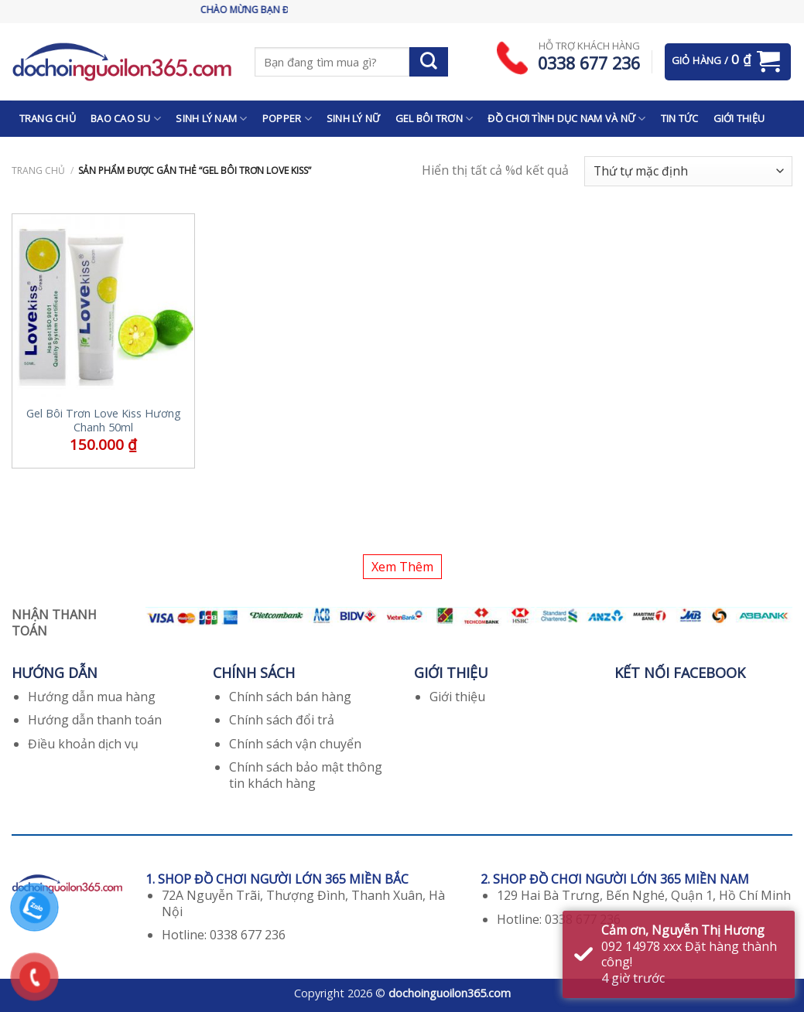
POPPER (287, 118)
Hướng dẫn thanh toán (95, 719)
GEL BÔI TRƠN (434, 118)
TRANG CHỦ (47, 118)
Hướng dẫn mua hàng (92, 696)
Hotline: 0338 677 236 (224, 934)
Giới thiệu (457, 696)
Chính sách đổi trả (281, 719)
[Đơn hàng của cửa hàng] (688, 171)
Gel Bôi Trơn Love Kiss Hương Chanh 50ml (103, 421)
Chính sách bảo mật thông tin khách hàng (305, 775)
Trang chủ (38, 170)
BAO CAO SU (126, 118)
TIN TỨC (680, 118)
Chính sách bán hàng (290, 696)
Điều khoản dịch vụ (83, 743)
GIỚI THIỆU (739, 118)
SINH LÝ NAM (211, 118)
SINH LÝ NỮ (354, 118)
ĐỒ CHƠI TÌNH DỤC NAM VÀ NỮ (566, 118)
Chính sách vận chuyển (295, 743)
